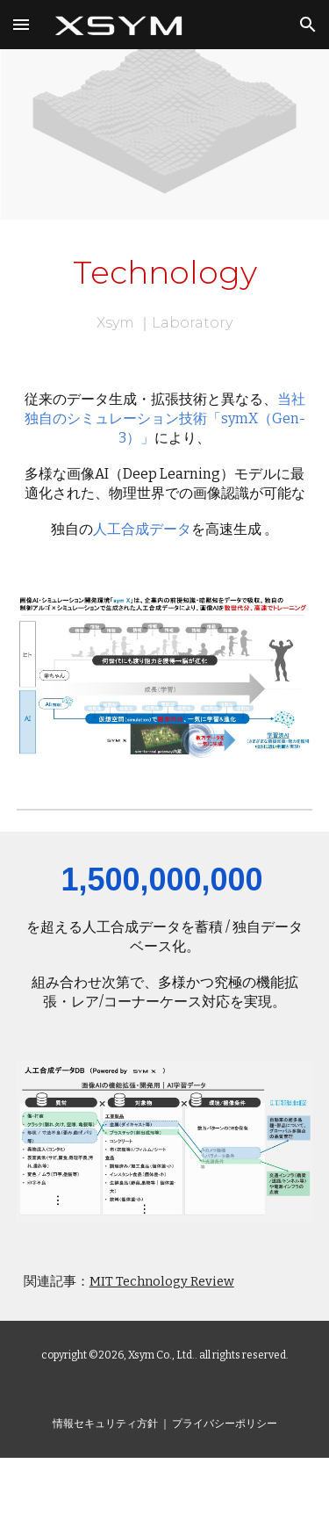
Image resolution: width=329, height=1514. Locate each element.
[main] (165, 291)
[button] (21, 24)
